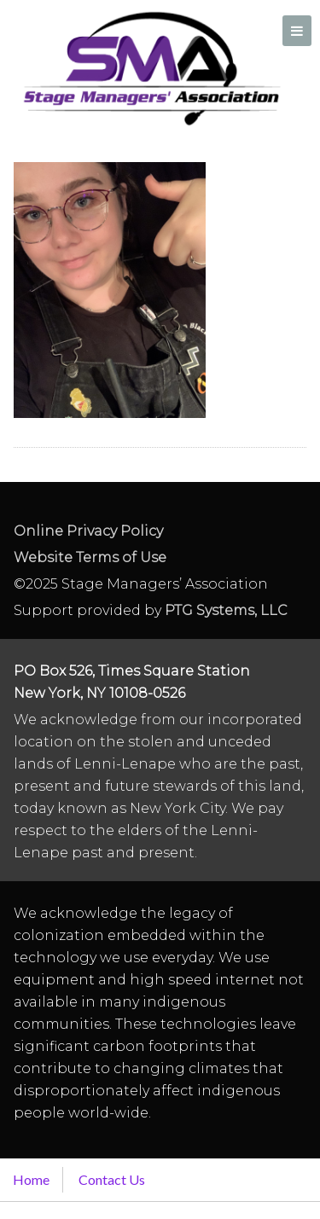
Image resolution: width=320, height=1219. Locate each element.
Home (31, 1179)
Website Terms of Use (90, 557)
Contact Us (112, 1179)
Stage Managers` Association (150, 68)
